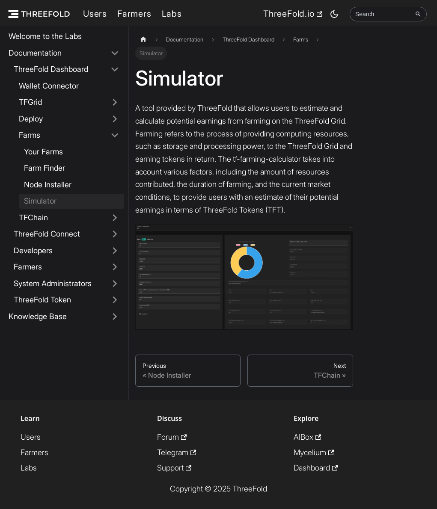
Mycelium (314, 452)
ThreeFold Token (42, 299)
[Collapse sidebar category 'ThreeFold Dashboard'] (114, 69)
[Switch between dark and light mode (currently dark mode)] (334, 14)
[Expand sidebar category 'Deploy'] (114, 119)
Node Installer (47, 184)
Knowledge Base (38, 316)
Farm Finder (44, 167)
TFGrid (30, 102)
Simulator (40, 200)
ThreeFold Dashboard (51, 69)
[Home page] (143, 39)
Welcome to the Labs (45, 36)
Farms (29, 134)
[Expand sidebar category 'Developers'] (114, 250)
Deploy (31, 118)
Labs (172, 14)
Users (95, 14)
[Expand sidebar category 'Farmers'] (114, 267)
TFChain (33, 217)
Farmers (134, 14)
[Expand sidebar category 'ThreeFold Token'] (114, 300)
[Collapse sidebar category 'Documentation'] (114, 53)
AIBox (307, 436)
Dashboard (316, 467)
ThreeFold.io (292, 14)
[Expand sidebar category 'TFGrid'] (114, 102)
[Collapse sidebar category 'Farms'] (114, 135)
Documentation (35, 52)
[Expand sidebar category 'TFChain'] (114, 217)
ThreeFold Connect (47, 233)
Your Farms (43, 151)
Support (174, 467)
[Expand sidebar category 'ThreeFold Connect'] (114, 234)
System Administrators (53, 283)
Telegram (176, 452)
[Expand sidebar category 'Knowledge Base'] (114, 316)
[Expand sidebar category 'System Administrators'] (114, 283)
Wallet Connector (49, 85)
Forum (172, 436)
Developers (33, 250)
